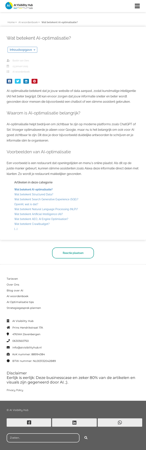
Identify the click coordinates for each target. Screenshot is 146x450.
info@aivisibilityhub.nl (27, 347)
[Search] (86, 437)
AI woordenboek (21, 71)
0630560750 (20, 341)
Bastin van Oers (21, 60)
